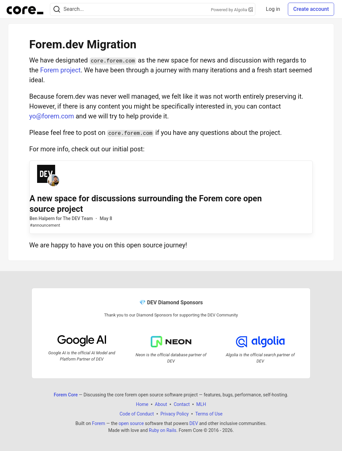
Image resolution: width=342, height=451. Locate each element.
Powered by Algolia (232, 9)
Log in (273, 9)
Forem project (60, 70)
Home (142, 404)
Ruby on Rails (163, 430)
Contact (182, 404)
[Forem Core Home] (25, 9)
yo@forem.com (51, 116)
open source (131, 423)
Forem (98, 423)
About (161, 404)
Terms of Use (209, 413)
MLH (201, 404)
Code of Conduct (136, 413)
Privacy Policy (174, 413)
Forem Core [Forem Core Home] (66, 394)
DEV (193, 423)
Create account (311, 9)
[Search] (56, 9)
